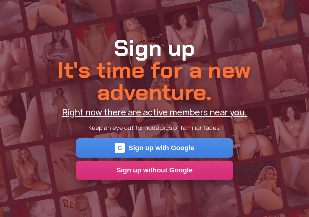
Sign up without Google (154, 170)
